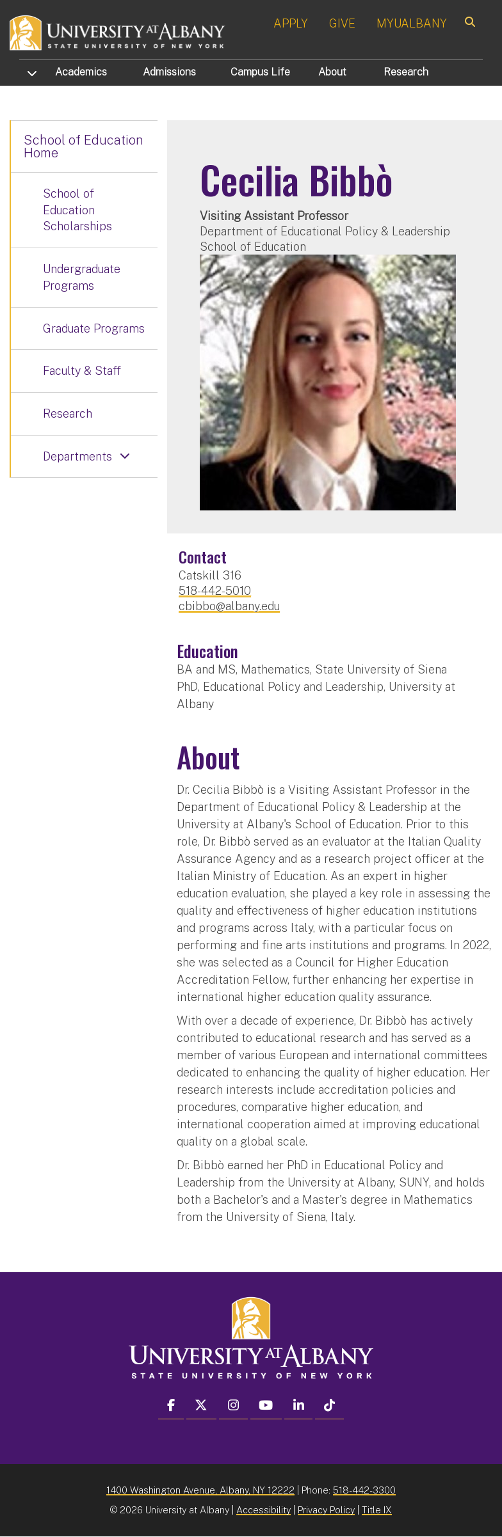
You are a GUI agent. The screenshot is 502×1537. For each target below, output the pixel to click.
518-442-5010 (215, 590)
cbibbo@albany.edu (229, 606)
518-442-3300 (364, 1490)
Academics (81, 72)
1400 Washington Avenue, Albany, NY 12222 (200, 1490)
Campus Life (260, 72)
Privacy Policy (326, 1509)
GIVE (342, 23)
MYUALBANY (411, 23)
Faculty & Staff (82, 370)
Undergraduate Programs (81, 277)
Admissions (169, 72)
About (332, 72)
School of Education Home (83, 146)
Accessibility (263, 1509)
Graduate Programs (94, 328)
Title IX (377, 1509)
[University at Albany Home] (118, 31)
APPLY (290, 23)
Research (406, 72)
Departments (77, 456)
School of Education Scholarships (77, 210)
